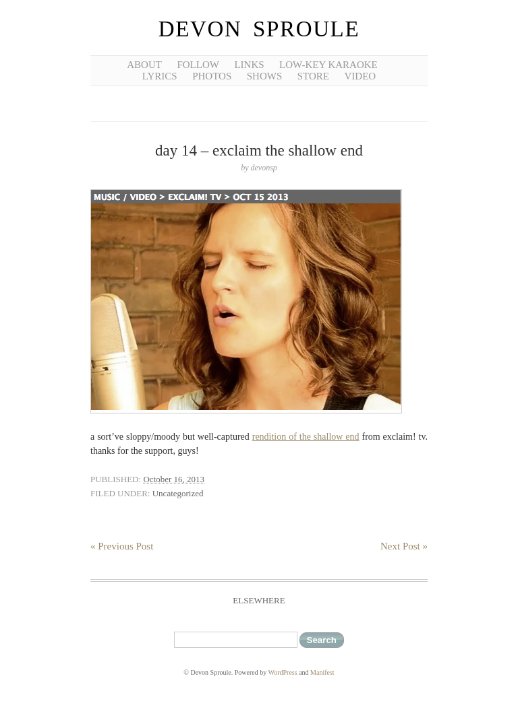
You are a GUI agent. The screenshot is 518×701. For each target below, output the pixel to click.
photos (211, 76)
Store (313, 76)
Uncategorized (178, 493)
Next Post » (404, 546)
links (249, 64)
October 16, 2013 (173, 479)
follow (198, 64)
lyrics (159, 76)
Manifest (322, 672)
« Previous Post (121, 546)
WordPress (282, 672)
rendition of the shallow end (305, 437)
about (144, 64)
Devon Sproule (259, 29)
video (360, 76)
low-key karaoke (328, 64)
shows (265, 76)
